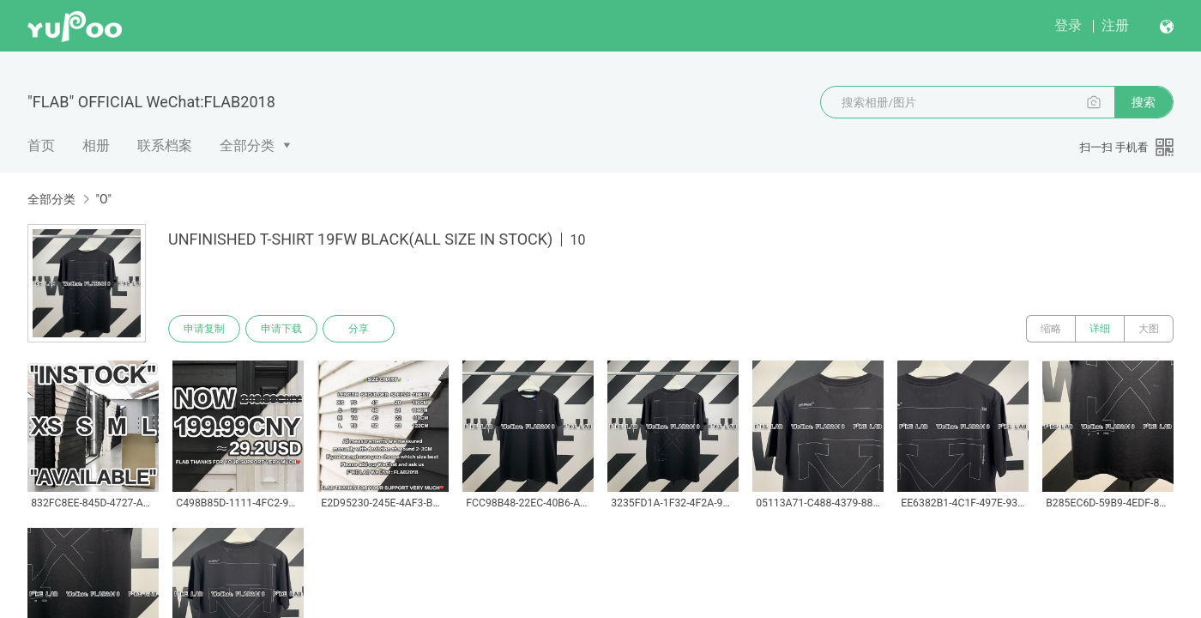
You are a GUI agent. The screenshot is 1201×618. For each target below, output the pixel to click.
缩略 (1051, 329)
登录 (1068, 25)
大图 (1148, 329)
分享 (358, 329)
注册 (1115, 25)
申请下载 (281, 329)
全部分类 (247, 145)
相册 (96, 145)
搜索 (1144, 102)
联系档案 (164, 145)
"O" (103, 199)
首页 (41, 145)
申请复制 (204, 329)
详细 (1099, 329)
